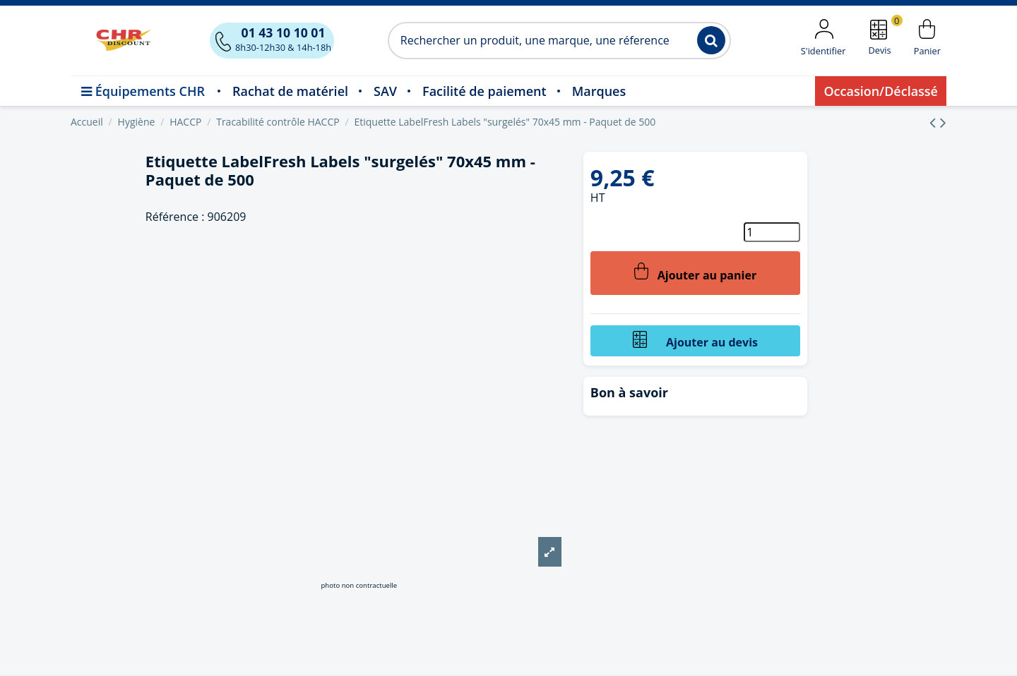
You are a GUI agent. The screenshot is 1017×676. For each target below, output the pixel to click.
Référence (171, 216)
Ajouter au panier (695, 272)
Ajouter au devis (695, 340)
